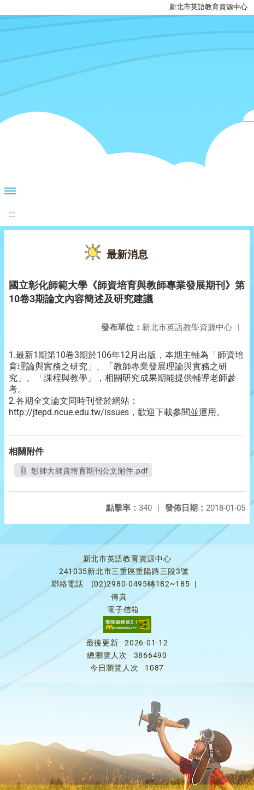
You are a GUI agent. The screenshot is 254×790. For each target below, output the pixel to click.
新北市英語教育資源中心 (208, 7)
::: (12, 214)
